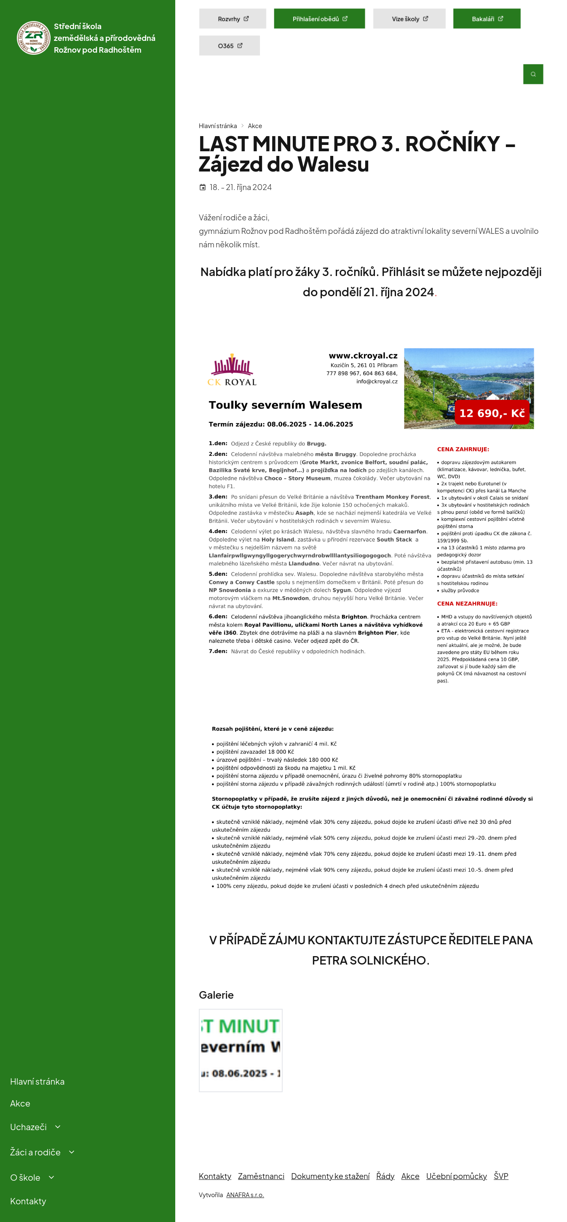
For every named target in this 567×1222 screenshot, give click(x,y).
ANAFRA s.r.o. (245, 1194)
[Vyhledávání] (533, 74)
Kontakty (28, 1200)
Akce (20, 1103)
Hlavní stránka (37, 1081)
